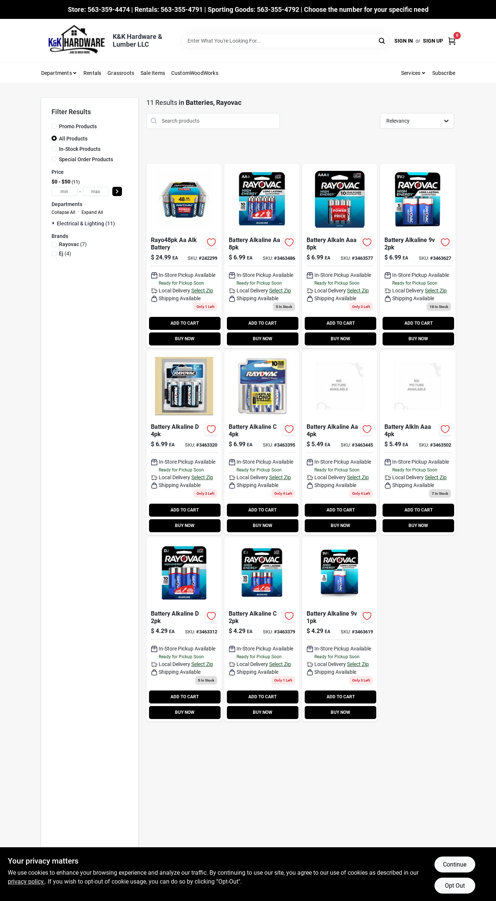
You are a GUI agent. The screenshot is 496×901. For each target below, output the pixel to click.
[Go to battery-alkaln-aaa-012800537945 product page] (339, 256)
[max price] (96, 191)
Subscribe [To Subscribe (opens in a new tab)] (444, 73)
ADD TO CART (185, 323)
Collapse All (63, 212)
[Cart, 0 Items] (452, 41)
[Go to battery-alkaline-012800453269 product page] (262, 443)
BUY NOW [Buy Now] (185, 338)
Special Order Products (86, 159)
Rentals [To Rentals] (92, 73)
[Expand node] (54, 223)
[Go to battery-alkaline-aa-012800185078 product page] (339, 443)
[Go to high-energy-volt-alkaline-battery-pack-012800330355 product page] (339, 629)
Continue (454, 864)
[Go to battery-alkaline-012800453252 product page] (184, 443)
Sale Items (152, 73)
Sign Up (433, 41)
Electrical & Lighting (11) (86, 223)
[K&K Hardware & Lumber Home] (74, 40)
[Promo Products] (54, 126)
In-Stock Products (79, 149)
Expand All (92, 212)
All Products (73, 138)
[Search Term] (285, 40)
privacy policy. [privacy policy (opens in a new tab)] (26, 881)
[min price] (64, 191)
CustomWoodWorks (194, 73)
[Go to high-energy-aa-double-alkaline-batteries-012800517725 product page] (262, 256)
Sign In (403, 41)
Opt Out (455, 885)
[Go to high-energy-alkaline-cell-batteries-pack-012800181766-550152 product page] (262, 629)
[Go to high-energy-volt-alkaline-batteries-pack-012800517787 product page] (417, 256)
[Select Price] (117, 191)
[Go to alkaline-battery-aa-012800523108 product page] (184, 256)
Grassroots (121, 73)
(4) (65, 253)
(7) (73, 244)
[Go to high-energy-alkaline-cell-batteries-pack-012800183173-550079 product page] (184, 629)
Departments (56, 73)
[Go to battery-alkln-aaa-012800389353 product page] (417, 443)
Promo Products (78, 126)
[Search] (382, 40)
